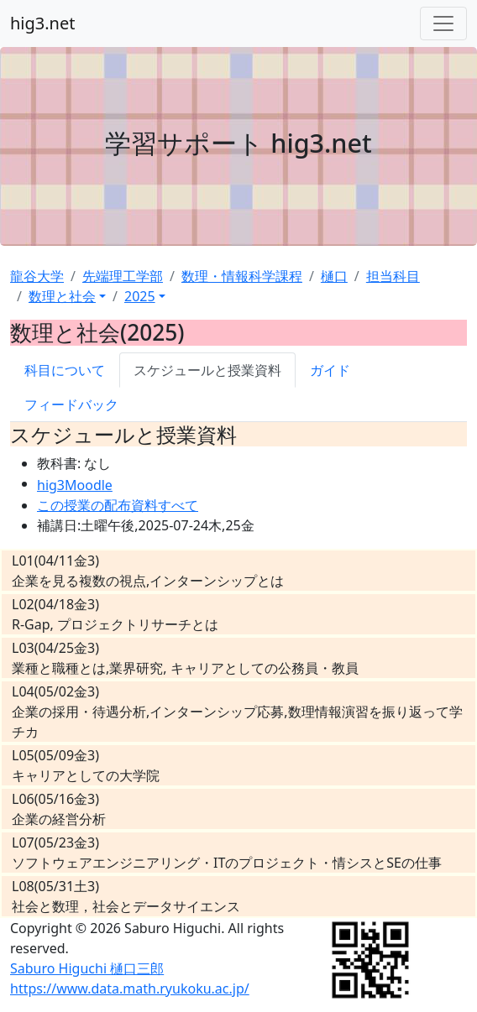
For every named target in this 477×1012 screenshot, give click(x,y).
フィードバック (71, 404)
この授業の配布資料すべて (117, 505)
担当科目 (393, 276)
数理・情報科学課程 (241, 276)
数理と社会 (62, 296)
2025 (139, 296)
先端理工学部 (122, 276)
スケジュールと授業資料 (207, 370)
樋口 (334, 276)
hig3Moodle (75, 485)
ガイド (330, 370)
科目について (64, 370)
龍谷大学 (37, 276)
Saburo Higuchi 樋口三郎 (87, 968)
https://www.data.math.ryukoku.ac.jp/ (129, 988)
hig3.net (42, 23)
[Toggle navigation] (443, 23)
